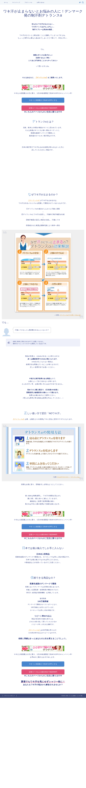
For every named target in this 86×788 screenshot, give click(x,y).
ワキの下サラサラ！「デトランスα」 (69, 477)
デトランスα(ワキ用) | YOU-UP (70, 315)
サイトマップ (16, 2)
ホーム (6, 2)
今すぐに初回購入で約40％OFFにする (43, 100)
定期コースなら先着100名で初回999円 (43, 108)
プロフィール (28, 2)
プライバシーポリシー (9, 695)
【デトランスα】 (41, 77)
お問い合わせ (40, 2)
